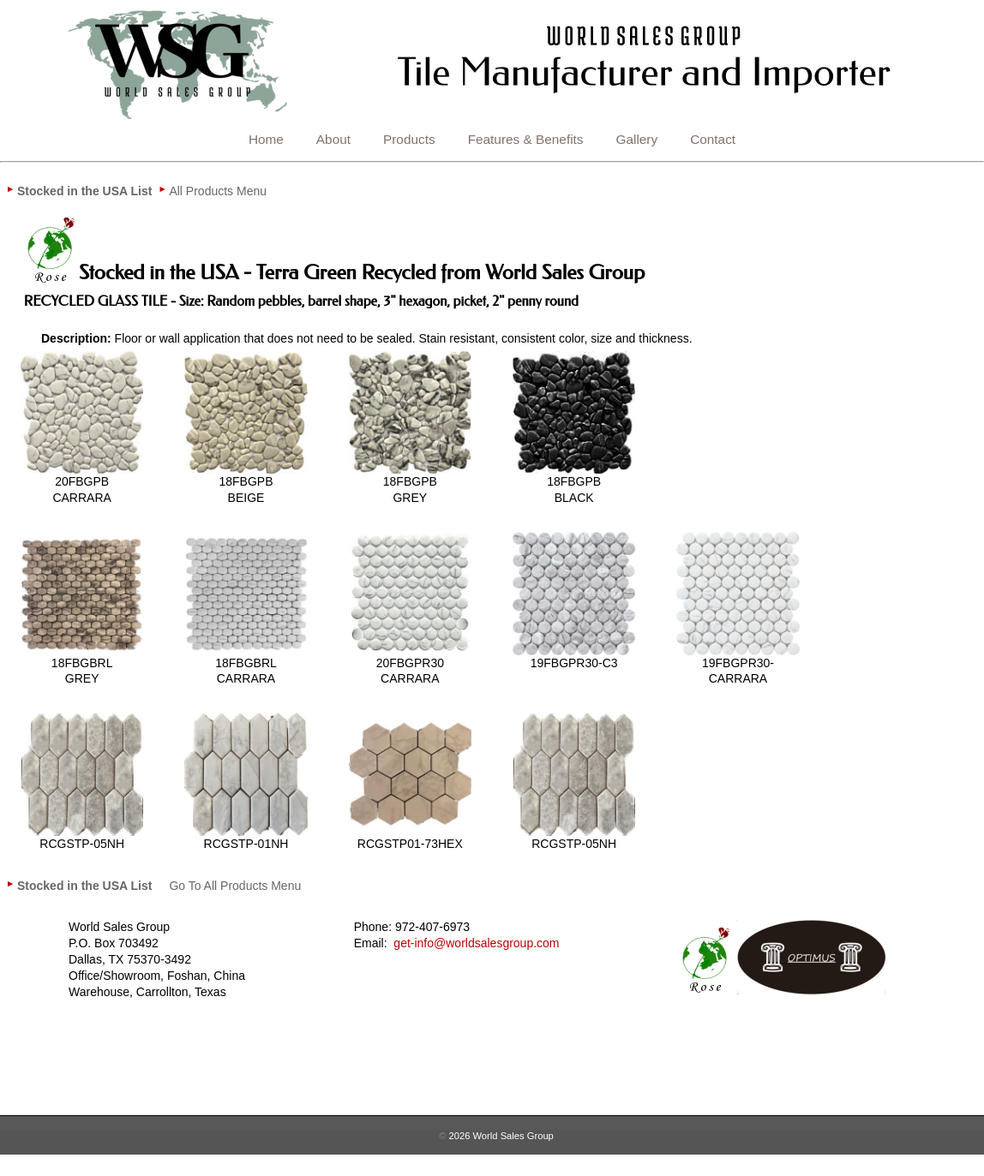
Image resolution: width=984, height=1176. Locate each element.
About (333, 139)
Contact (712, 139)
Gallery (637, 139)
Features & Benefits (526, 139)
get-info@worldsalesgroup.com (476, 943)
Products (409, 139)
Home (266, 139)
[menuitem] (84, 191)
